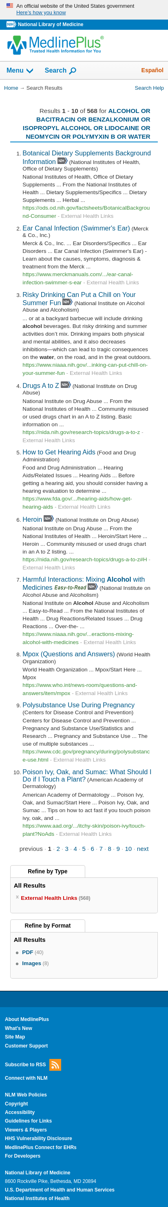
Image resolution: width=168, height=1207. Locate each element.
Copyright (16, 1104)
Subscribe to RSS (33, 1065)
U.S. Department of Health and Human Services (60, 1190)
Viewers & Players (26, 1130)
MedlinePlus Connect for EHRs (41, 1147)
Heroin (32, 519)
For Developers (22, 1156)
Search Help (149, 88)
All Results (30, 885)
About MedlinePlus (27, 1019)
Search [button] (61, 70)
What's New (18, 1028)
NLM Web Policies (26, 1095)
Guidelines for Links (28, 1121)
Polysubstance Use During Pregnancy (78, 705)
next (143, 848)
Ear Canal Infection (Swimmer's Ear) (76, 228)
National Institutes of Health (37, 1198)
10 (128, 848)
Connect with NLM (26, 1078)
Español (152, 70)
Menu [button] (20, 70)
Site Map (15, 1037)
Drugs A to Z (40, 385)
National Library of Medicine (50, 24)
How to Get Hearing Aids (58, 452)
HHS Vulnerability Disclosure (38, 1138)
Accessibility (20, 1112)
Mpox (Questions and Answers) (68, 654)
